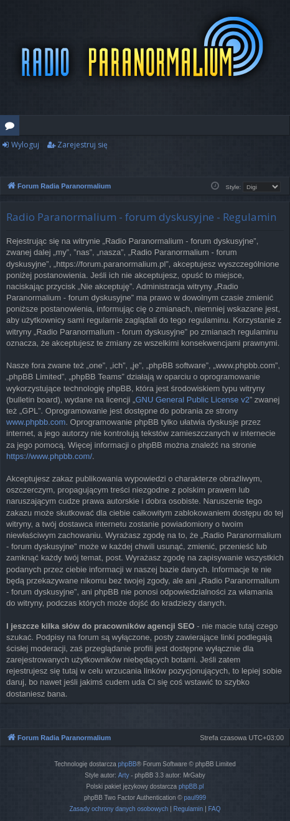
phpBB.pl (191, 786)
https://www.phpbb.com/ (49, 456)
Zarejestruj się (82, 144)
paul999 (195, 797)
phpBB (127, 764)
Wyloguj (25, 144)
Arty (123, 775)
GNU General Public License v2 (192, 399)
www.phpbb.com (35, 422)
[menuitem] (118, 809)
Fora (12, 127)
